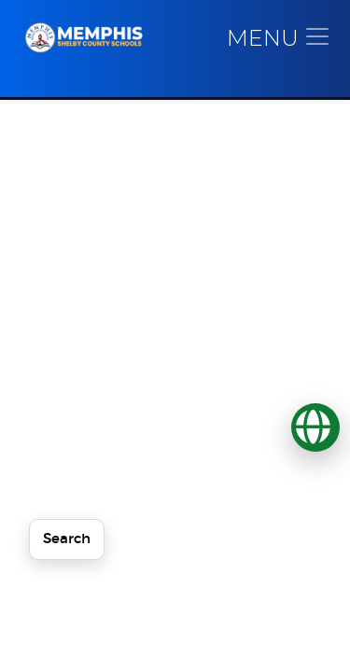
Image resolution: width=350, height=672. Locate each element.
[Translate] (315, 427)
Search (67, 539)
